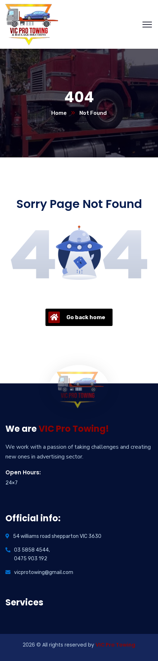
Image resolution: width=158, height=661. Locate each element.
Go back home (76, 317)
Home (59, 113)
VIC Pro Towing (115, 644)
